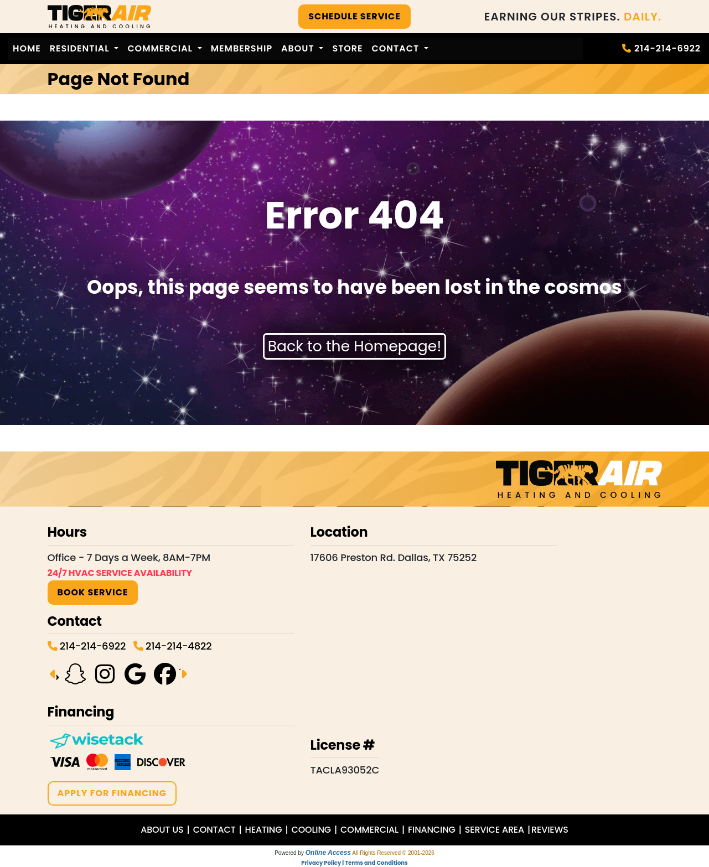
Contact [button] (397, 48)
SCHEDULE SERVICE (354, 16)
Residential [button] (81, 48)
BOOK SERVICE (93, 592)
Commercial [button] (161, 48)
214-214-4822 (178, 646)
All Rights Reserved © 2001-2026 (393, 853)
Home (27, 48)
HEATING (263, 829)
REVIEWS (549, 829)
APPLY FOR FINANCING (112, 793)
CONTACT (214, 829)
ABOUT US (162, 829)
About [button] (299, 48)
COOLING (311, 829)
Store (347, 48)
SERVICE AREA (494, 829)
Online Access (328, 852)
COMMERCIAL (369, 829)
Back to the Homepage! (355, 346)
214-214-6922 (667, 48)
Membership (241, 48)
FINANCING (432, 829)
